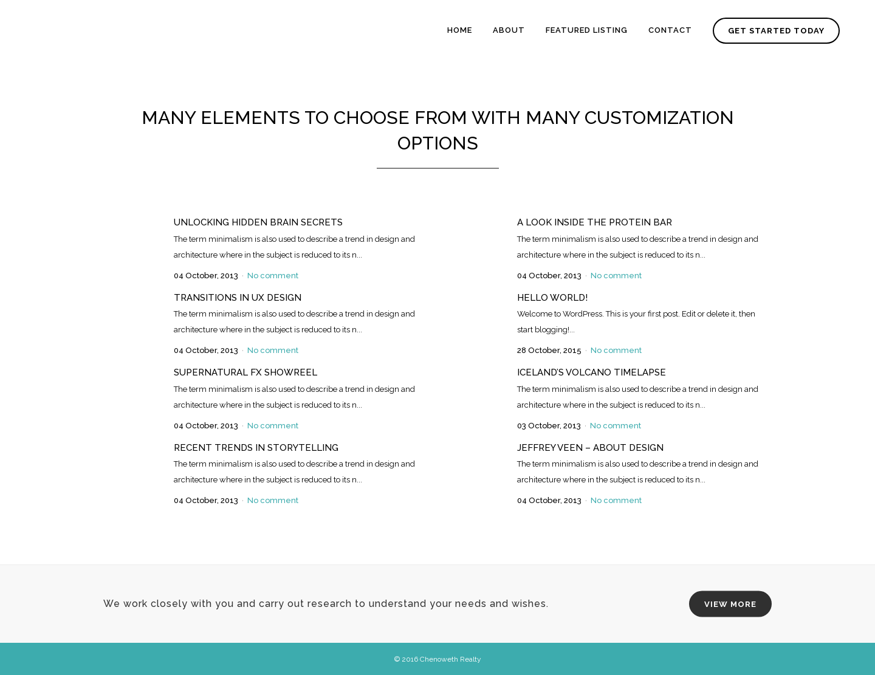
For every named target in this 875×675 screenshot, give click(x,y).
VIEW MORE (730, 604)
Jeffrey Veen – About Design (590, 447)
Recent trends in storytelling (256, 447)
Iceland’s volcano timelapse (591, 372)
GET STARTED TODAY (774, 30)
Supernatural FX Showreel (245, 372)
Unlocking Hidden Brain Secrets (258, 222)
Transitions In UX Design (237, 297)
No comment (272, 275)
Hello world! (552, 297)
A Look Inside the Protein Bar (594, 222)
